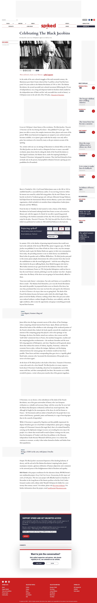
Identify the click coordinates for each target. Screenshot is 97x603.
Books (67, 26)
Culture (27, 589)
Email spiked (76, 591)
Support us (86, 26)
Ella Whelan (52, 593)
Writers (20, 23)
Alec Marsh (82, 175)
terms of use (44, 601)
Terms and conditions (6, 591)
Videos (33, 23)
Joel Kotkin (82, 199)
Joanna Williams (53, 591)
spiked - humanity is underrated (48, 26)
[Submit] (17, 20)
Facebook (89, 20)
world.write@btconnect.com (57, 488)
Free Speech (82, 132)
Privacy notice (5, 593)
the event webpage (59, 485)
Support (26, 536)
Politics (81, 111)
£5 (49, 229)
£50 (67, 229)
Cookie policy (5, 595)
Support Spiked (5, 589)
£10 (55, 229)
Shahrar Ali (82, 109)
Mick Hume (52, 595)
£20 (61, 229)
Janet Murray (83, 130)
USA (80, 87)
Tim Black (52, 596)
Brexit (27, 591)
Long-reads (30, 26)
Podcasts (11, 26)
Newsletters (86, 23)
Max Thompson (83, 154)
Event (81, 222)
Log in (84, 20)
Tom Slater (82, 220)
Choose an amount (58, 233)
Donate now (51, 236)
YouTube (94, 20)
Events (67, 23)
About (3, 587)
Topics (8, 23)
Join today (39, 563)
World (81, 201)
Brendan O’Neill (53, 587)
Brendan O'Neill (83, 86)
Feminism (28, 593)
